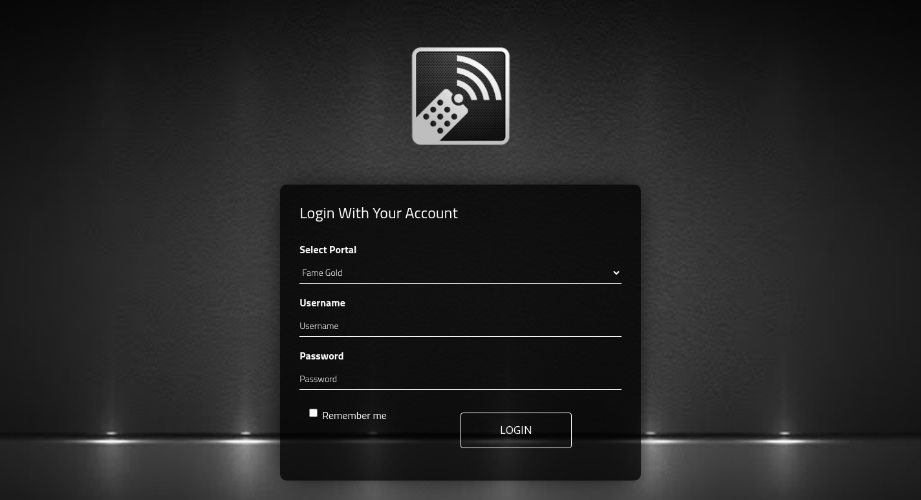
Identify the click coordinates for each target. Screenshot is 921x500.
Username (322, 302)
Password (321, 355)
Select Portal (327, 249)
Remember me (348, 415)
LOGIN (516, 430)
